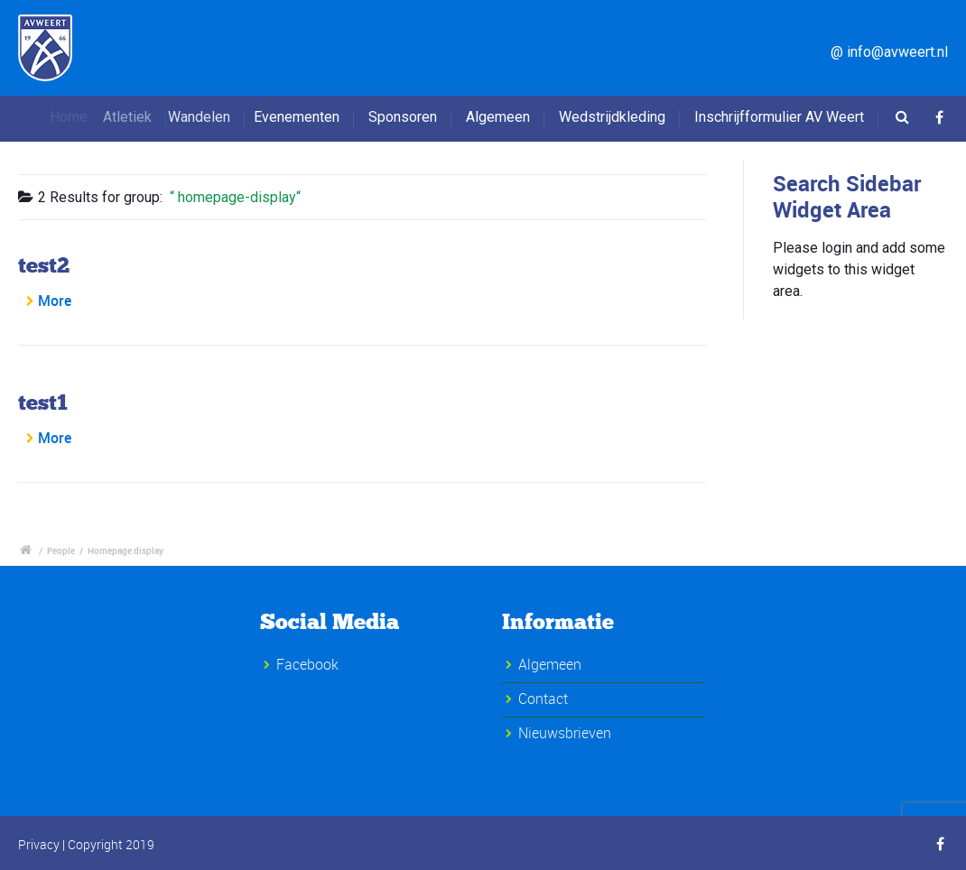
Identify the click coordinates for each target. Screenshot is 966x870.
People (61, 550)
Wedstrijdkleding (612, 116)
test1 (43, 402)
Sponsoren (402, 116)
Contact (543, 698)
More (54, 300)
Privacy (39, 844)
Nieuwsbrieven (564, 733)
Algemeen (498, 116)
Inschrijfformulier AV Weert (779, 116)
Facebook (307, 664)
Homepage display (125, 550)
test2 (44, 265)
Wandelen (214, 116)
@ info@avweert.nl (889, 51)
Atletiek (141, 116)
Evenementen (304, 116)
